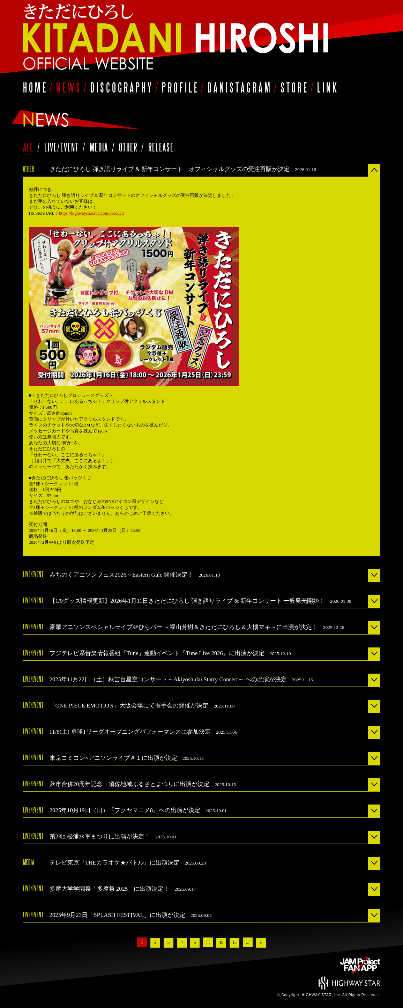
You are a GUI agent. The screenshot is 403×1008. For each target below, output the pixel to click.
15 (235, 942)
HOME (35, 87)
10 (221, 942)
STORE (295, 87)
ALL (28, 147)
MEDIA (100, 147)
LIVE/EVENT (63, 147)
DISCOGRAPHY (122, 87)
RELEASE (161, 147)
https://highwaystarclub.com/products (92, 213)
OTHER (129, 147)
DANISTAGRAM (240, 87)
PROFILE (180, 87)
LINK (328, 87)
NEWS (69, 87)
